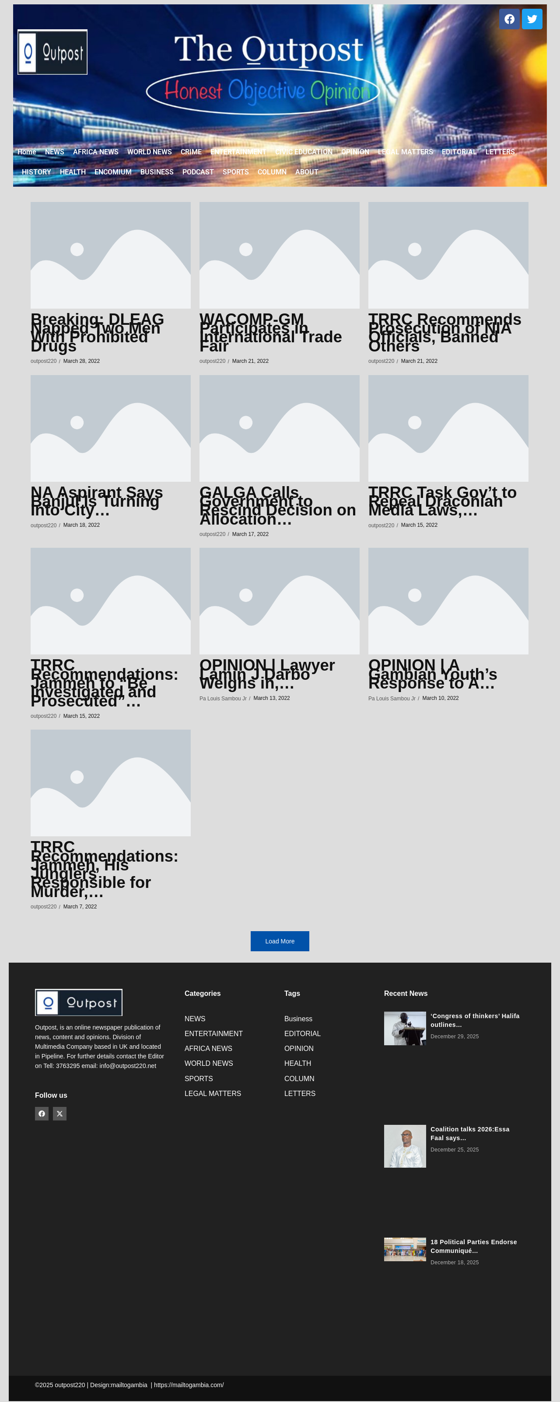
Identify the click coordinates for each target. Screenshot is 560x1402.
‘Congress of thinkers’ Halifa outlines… (475, 1021)
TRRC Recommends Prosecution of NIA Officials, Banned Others (448, 334)
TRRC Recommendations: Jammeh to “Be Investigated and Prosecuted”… (108, 684)
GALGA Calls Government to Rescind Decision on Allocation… (269, 507)
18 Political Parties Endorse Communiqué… (473, 1247)
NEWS (195, 1020)
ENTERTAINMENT (214, 1035)
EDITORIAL (302, 1035)
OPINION (299, 1051)
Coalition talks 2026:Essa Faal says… (470, 1134)
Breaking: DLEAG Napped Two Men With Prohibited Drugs (100, 334)
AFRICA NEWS (209, 1051)
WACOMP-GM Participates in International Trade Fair (274, 334)
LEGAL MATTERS (213, 1096)
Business (298, 1020)
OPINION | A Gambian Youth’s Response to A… (435, 676)
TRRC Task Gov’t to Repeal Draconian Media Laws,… (445, 503)
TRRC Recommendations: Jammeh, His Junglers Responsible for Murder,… (108, 870)
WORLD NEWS (209, 1066)
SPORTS (199, 1081)
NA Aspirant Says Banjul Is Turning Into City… (100, 503)
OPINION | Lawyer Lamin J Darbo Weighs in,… (270, 676)
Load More (280, 942)
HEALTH (298, 1066)
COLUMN (299, 1081)
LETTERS (300, 1096)
